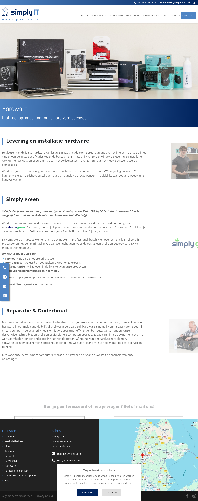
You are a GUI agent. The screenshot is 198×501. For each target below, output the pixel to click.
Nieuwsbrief (150, 15)
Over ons (117, 15)
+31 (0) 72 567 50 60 (66, 460)
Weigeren (111, 492)
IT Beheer (10, 436)
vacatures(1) (171, 15)
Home (84, 15)
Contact (188, 15)
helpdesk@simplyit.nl (67, 453)
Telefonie (10, 451)
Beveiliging (11, 460)
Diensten (98, 15)
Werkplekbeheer (14, 441)
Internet (9, 456)
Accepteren (87, 492)
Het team (132, 15)
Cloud (8, 446)
